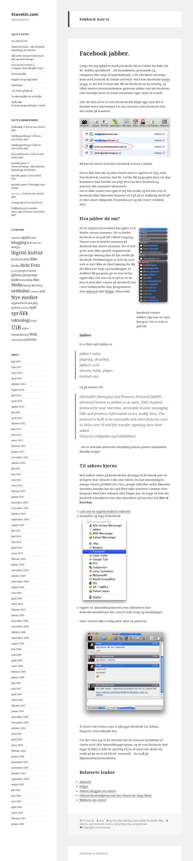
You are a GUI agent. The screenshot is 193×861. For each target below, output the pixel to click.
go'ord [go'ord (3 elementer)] (14, 271)
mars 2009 (17, 604)
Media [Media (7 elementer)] (17, 284)
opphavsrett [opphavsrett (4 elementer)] (19, 303)
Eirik (102, 820)
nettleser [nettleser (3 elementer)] (35, 291)
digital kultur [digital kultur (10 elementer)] (27, 252)
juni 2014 (16, 395)
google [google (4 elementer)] (22, 270)
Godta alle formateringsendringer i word (28, 104)
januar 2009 (17, 615)
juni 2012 (16, 429)
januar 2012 (17, 451)
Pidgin (109, 291)
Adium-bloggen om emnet (98, 791)
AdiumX (91, 291)
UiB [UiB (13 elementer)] (16, 327)
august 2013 (17, 406)
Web (161, 820)
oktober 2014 (18, 384)
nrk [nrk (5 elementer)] (42, 291)
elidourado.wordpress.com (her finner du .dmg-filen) (116, 795)
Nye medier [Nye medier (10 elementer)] (24, 297)
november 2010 (20, 508)
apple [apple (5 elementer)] (25, 237)
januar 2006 (17, 756)
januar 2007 (17, 711)
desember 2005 (19, 762)
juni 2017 (16, 361)
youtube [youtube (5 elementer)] (30, 339)
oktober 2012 (18, 423)
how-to (109, 824)
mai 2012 (16, 434)
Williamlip (17, 127)
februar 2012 (18, 446)
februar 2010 (18, 559)
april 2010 (16, 547)
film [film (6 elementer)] (33, 259)
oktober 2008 (18, 632)
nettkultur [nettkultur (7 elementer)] (20, 290)
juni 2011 (16, 474)
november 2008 (20, 626)
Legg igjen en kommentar (96, 827)
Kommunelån (18, 73)
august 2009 (17, 587)
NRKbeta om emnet (93, 800)
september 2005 (20, 779)
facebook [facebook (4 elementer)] (17, 259)
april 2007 (16, 694)
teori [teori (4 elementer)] (34, 320)
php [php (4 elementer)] (35, 303)
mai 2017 (16, 367)
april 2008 (16, 660)
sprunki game (19, 163)
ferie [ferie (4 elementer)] (27, 259)
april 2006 (16, 739)
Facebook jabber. (104, 53)
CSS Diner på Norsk (22, 90)
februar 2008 (18, 671)
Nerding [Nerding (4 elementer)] (37, 285)
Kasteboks (17, 85)
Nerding (128, 820)
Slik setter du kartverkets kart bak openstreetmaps (27, 57)
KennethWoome (20, 154)
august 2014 (17, 389)
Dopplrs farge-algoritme (24, 79)
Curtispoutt (17, 202)
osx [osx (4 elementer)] (30, 303)
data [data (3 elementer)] (39, 243)
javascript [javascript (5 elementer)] (30, 275)
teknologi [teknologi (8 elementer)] (20, 320)
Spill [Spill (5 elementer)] (33, 307)
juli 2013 (15, 412)
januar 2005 (17, 824)
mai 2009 (16, 592)
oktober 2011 (18, 463)
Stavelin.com (24, 14)
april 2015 (16, 378)
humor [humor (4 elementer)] (31, 270)
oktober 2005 (18, 773)
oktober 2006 (18, 728)
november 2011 (20, 457)
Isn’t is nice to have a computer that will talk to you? (27, 66)
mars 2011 (17, 485)
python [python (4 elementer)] (16, 307)
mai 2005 (16, 801)
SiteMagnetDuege (21, 136)
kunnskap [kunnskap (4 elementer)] (26, 280)
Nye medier (140, 820)
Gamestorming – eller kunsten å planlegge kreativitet (28, 48)
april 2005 (16, 807)
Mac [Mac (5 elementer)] (36, 279)
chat (91, 824)
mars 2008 (17, 666)
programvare (140, 824)
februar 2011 (18, 491)
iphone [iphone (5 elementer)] (16, 275)
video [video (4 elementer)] (25, 328)
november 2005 (20, 767)
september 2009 (20, 581)
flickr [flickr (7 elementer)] (25, 265)
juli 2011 (15, 468)
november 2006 (20, 722)
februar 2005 (18, 818)
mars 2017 (17, 372)
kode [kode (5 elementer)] (15, 279)
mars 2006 (17, 745)
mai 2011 (16, 480)
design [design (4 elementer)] (15, 247)
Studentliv (152, 820)
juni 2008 (16, 649)
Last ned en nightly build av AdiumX (105, 511)
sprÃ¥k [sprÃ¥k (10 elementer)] (19, 313)
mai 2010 (16, 542)
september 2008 (20, 637)
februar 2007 (18, 705)
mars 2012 (17, 440)
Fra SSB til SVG (19, 41)
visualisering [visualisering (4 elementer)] (20, 334)
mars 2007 (17, 700)
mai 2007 (16, 688)
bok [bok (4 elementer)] (29, 243)
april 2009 (16, 598)
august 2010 (17, 525)
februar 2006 (18, 750)
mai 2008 (16, 654)
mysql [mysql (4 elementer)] (27, 285)
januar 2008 (17, 677)
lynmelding (120, 824)
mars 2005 (17, 812)
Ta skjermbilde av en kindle (26, 96)
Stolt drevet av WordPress (94, 853)
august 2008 (17, 643)
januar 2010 (17, 564)
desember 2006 (19, 717)
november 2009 (20, 570)
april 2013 (16, 418)
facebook (99, 824)
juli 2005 (15, 790)
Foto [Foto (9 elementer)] (35, 265)
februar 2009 (18, 609)
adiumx (83, 824)
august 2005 (17, 784)
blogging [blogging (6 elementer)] (18, 242)
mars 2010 (17, 553)
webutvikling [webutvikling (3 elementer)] (17, 339)
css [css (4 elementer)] (34, 243)
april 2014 (16, 401)
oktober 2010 (18, 513)
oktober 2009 (18, 576)
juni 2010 (16, 536)
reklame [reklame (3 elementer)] (25, 307)
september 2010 (20, 519)
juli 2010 (15, 530)
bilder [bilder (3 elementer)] (33, 237)
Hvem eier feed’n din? (26, 137)
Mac (120, 820)
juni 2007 (16, 683)
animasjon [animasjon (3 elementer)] (16, 237)
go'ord (113, 820)
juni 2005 (16, 795)
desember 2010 (19, 502)
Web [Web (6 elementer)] (33, 334)
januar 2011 (17, 496)
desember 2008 (19, 621)
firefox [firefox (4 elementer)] (15, 265)
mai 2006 (16, 733)
